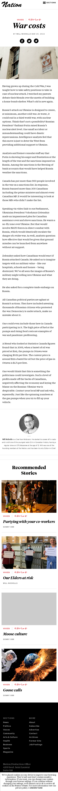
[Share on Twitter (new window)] (29, 41)
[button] (49, 3)
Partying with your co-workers (29, 521)
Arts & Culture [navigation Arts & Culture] (10, 737)
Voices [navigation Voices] (6, 730)
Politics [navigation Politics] (7, 726)
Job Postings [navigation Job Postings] (35, 745)
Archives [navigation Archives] (33, 737)
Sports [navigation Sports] (6, 748)
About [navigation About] (32, 722)
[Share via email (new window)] (36, 41)
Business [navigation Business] (7, 745)
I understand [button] (35, 788)
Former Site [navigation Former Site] (35, 741)
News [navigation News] (6, 722)
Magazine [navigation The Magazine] (8, 752)
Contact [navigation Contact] (33, 734)
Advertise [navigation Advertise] (34, 730)
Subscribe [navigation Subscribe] (34, 726)
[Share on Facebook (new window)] (22, 41)
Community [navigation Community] (9, 734)
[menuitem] (16, 723)
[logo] (12, 7)
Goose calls (12, 689)
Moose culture (15, 633)
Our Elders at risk (18, 577)
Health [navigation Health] (6, 741)
